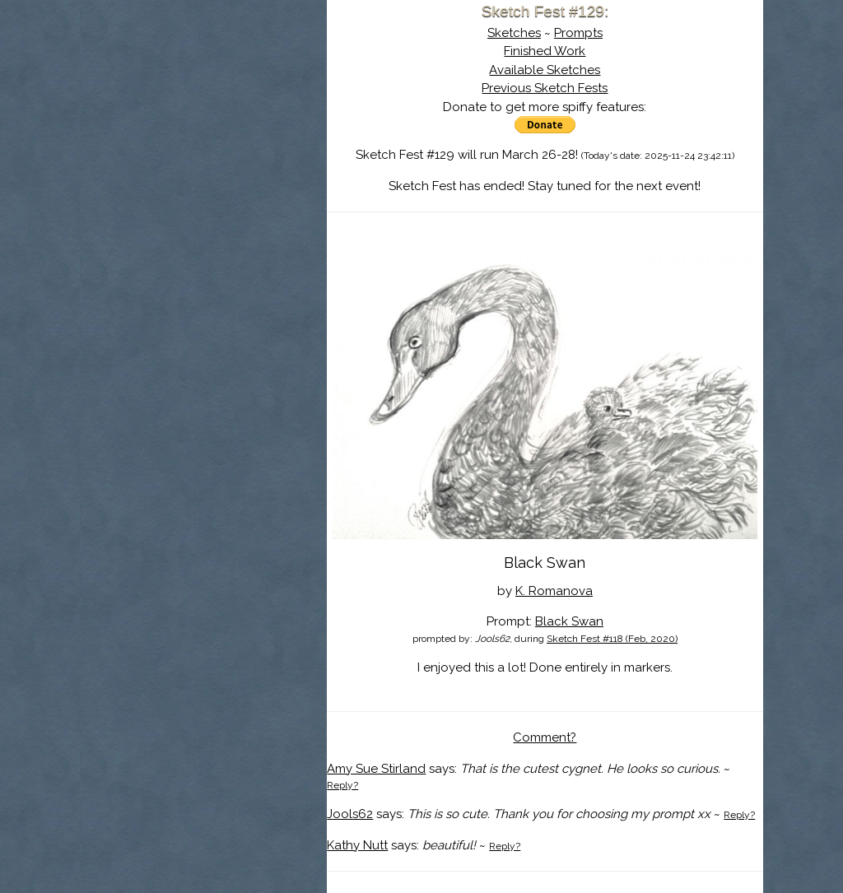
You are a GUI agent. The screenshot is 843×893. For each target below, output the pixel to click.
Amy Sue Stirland (376, 768)
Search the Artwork (203, 167)
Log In (164, 193)
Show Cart (177, 214)
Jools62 (350, 814)
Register (238, 193)
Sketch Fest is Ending (203, 93)
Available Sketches (544, 70)
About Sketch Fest (203, 117)
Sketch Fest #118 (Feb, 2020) (612, 638)
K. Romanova (554, 591)
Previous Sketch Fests (545, 88)
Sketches (514, 33)
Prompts (578, 33)
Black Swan (569, 621)
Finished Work (544, 51)
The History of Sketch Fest (203, 143)
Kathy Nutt (357, 845)
